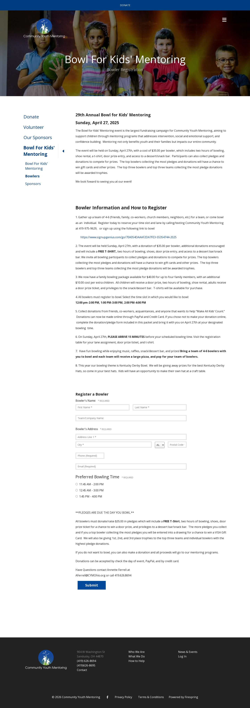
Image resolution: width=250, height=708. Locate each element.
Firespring (191, 697)
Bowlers (32, 176)
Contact (82, 670)
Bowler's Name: (86, 401)
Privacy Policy (123, 697)
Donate (125, 5)
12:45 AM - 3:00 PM (90, 490)
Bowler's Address (87, 429)
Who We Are (136, 652)
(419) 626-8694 (86, 661)
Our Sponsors (37, 137)
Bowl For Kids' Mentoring (46, 151)
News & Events (187, 652)
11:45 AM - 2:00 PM (90, 484)
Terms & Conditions (151, 697)
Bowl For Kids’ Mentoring (36, 166)
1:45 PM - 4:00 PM (89, 496)
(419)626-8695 (86, 665)
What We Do (136, 656)
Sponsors (33, 183)
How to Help (136, 661)
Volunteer (33, 127)
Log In (182, 656)
